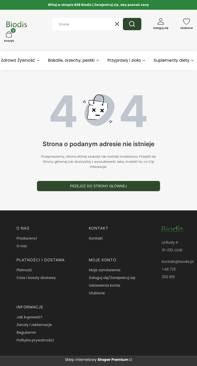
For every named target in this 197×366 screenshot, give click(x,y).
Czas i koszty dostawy (36, 277)
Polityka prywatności (35, 340)
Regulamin (26, 332)
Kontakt (96, 238)
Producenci (26, 238)
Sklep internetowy (97, 359)
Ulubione (97, 293)
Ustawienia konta (104, 285)
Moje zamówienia (104, 270)
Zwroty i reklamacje (34, 324)
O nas (21, 246)
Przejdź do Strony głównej (98, 186)
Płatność (24, 270)
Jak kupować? (29, 317)
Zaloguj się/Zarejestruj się (112, 277)
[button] (132, 24)
